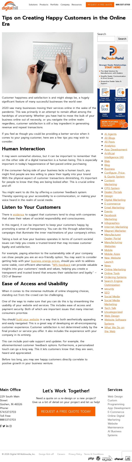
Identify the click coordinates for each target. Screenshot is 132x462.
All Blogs (109, 138)
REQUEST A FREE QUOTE (100, 4)
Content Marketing (110, 182)
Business (109, 169)
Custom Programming (116, 402)
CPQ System (112, 188)
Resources (77, 4)
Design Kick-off (46, 454)
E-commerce (112, 204)
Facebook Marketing (110, 217)
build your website (27, 319)
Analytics (109, 146)
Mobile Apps (112, 254)
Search (101, 34)
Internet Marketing (116, 227)
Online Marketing (115, 269)
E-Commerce (116, 412)
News (107, 266)
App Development (115, 150)
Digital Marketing (114, 200)
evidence (18, 215)
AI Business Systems (114, 433)
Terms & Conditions (94, 454)
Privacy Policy (75, 454)
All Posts (109, 142)
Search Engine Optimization (113, 283)
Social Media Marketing (112, 302)
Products (44, 4)
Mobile (108, 250)
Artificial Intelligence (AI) (114, 155)
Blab (107, 161)
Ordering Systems (115, 277)
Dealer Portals (113, 192)
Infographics (111, 223)
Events (108, 211)
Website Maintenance (116, 425)
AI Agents (110, 134)
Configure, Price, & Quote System (114, 175)
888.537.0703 (123, 4)
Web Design (111, 316)
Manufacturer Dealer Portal (112, 237)
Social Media (112, 297)
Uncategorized (113, 312)
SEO (107, 293)
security (109, 289)
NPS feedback (61, 265)
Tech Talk (110, 308)
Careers (61, 454)
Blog (107, 165)
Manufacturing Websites (113, 244)
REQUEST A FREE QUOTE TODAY (66, 411)
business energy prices (45, 261)
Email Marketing (114, 208)
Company (65, 4)
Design (108, 196)
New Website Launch (112, 260)
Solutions (33, 4)
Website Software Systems (115, 322)
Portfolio (54, 4)
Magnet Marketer (115, 231)
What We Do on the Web (114, 329)
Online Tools (112, 273)
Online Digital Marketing (116, 418)
